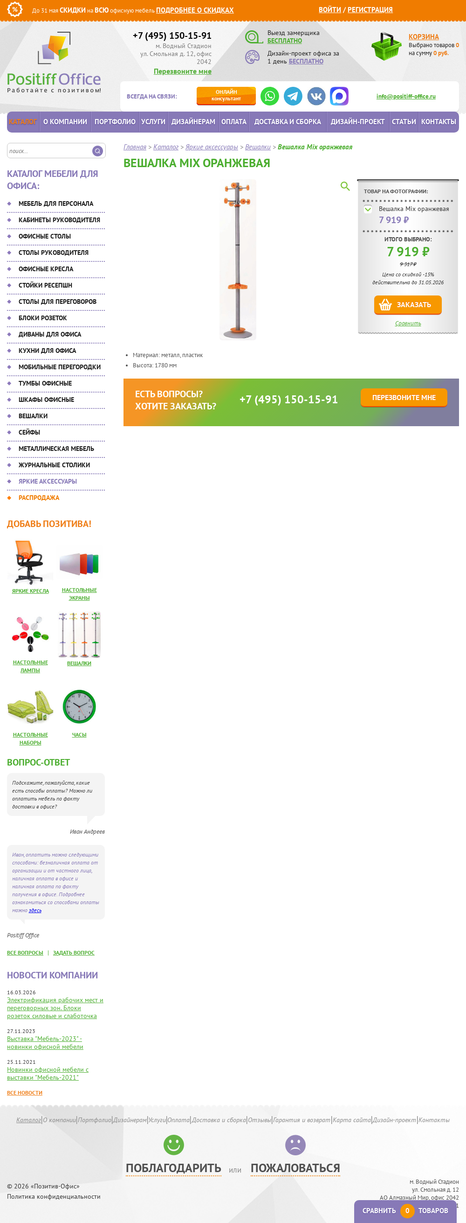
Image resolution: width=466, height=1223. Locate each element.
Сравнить (408, 323)
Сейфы (29, 432)
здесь (35, 910)
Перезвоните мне (183, 71)
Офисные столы (45, 236)
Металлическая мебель (56, 448)
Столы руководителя (54, 252)
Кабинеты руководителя (59, 220)
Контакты (438, 121)
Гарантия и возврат (301, 1120)
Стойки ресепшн (45, 285)
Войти (330, 9)
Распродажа (39, 497)
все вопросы (25, 952)
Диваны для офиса (50, 334)
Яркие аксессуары (48, 481)
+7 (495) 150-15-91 (172, 35)
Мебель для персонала (56, 203)
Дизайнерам (193, 121)
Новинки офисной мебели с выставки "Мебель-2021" (48, 1073)
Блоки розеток (43, 318)
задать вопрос (74, 952)
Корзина (424, 36)
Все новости (24, 1092)
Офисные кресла (46, 269)
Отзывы (259, 1120)
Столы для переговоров (57, 301)
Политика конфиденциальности (54, 1197)
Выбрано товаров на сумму (434, 49)
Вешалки (33, 416)
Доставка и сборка (287, 121)
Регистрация (370, 9)
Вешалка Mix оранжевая (414, 208)
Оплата (234, 121)
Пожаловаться (295, 1167)
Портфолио (115, 121)
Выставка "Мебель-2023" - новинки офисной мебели (45, 1042)
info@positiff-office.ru (406, 96)
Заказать (414, 304)
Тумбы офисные (45, 383)
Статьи (404, 121)
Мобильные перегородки (60, 367)
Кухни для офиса (47, 350)
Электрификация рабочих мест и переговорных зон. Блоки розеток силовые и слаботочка (55, 1008)
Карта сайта (352, 1120)
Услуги (153, 121)
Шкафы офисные (46, 399)
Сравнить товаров (405, 1210)
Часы (79, 734)
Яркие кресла (30, 590)
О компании (65, 121)
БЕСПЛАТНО (284, 40)
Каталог (23, 121)
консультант (226, 95)
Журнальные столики (54, 465)
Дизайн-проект (358, 121)
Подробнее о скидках (195, 10)
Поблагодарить (173, 1167)
